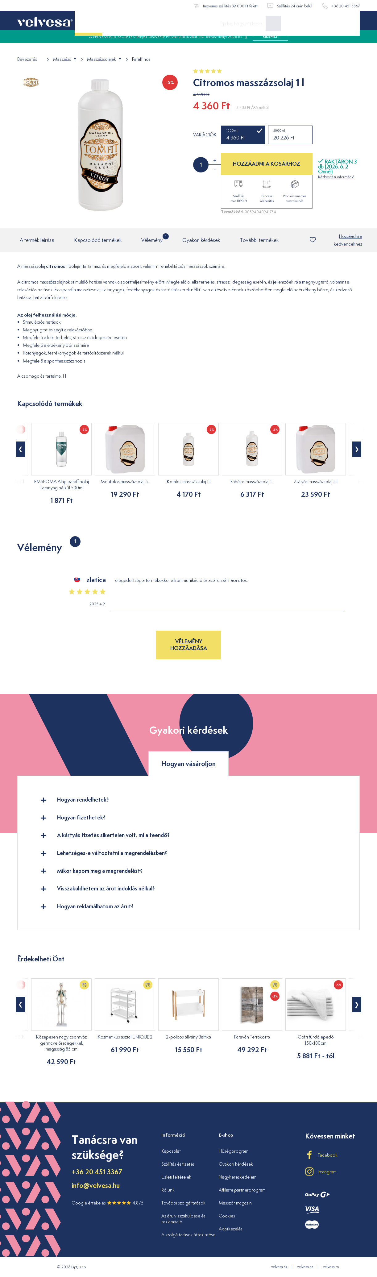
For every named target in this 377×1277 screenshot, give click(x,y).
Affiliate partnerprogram (242, 1190)
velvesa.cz (305, 1267)
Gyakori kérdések (201, 240)
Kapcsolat (171, 1151)
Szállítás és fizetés (178, 1164)
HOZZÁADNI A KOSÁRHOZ (266, 163)
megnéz (270, 43)
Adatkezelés (230, 1229)
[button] (20, 449)
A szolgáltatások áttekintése (188, 1235)
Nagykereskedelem (237, 1177)
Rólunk (168, 1190)
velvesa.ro (331, 1267)
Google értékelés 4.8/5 (107, 1203)
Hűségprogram (233, 1151)
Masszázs (62, 59)
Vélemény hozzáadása (188, 645)
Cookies (227, 1216)
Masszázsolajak (101, 59)
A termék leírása (37, 240)
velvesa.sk (279, 1267)
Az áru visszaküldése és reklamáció (183, 1219)
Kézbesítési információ (336, 177)
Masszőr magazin (235, 1203)
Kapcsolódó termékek (98, 240)
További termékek (259, 240)
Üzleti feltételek (176, 1177)
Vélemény (152, 239)
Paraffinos (141, 59)
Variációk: (205, 135)
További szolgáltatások (183, 1203)
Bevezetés (27, 59)
